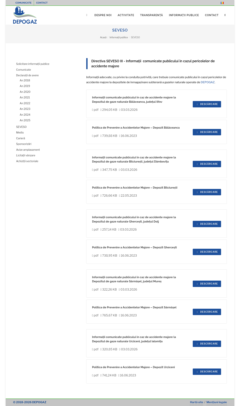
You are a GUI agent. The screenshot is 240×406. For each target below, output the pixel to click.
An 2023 (25, 108)
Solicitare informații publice (32, 63)
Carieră (20, 138)
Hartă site (196, 402)
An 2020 (25, 91)
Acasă (103, 37)
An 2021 (25, 97)
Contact (42, 2)
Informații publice (119, 37)
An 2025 (25, 120)
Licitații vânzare (25, 155)
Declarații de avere (27, 75)
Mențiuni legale (216, 402)
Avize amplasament (28, 149)
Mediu (20, 132)
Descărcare (207, 104)
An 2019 (25, 86)
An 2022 (25, 103)
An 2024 (25, 114)
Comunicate (23, 2)
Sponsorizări (23, 143)
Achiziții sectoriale (27, 161)
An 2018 (25, 80)
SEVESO (21, 126)
